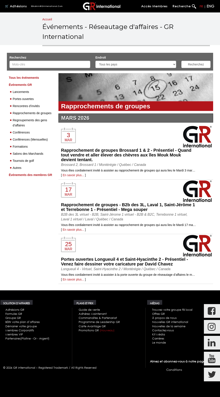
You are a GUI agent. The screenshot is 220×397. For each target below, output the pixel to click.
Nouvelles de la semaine (168, 326)
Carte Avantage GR (92, 326)
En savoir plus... (73, 175)
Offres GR (158, 313)
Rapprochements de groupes (32, 113)
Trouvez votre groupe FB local (172, 309)
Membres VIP (14, 334)
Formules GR (13, 313)
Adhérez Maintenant (93, 313)
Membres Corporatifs (19, 330)
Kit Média (158, 334)
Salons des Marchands (28, 153)
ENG (210, 6)
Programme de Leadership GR (99, 322)
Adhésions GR (14, 309)
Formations (20, 146)
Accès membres (154, 6)
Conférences (21, 132)
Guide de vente (89, 309)
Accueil (47, 19)
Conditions (174, 369)
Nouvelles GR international (170, 322)
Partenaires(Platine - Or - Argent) (27, 338)
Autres (17, 168)
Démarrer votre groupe (21, 326)
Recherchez (17, 57)
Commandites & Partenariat (98, 318)
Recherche (182, 6)
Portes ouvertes (23, 99)
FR (201, 6)
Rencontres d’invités (26, 106)
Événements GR (20, 84)
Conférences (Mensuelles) (30, 139)
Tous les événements (24, 77)
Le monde (159, 342)
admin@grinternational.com (47, 6)
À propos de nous (164, 318)
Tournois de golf (23, 160)
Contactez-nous (163, 330)
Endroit (101, 57)
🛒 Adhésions (16, 6)
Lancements (21, 92)
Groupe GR (13, 318)
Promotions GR (97, 330)
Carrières (158, 338)
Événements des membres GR (30, 175)
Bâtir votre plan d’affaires (22, 322)
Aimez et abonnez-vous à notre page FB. (180, 361)
